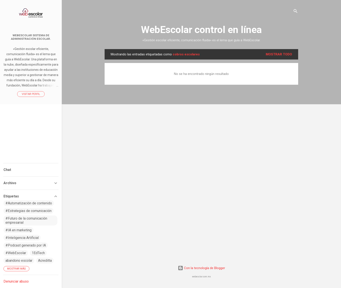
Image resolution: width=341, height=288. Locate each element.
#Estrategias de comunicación (28, 211)
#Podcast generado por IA (25, 245)
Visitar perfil (31, 94)
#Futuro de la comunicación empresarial (26, 220)
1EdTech (38, 253)
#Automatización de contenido (28, 203)
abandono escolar (18, 260)
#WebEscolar (15, 253)
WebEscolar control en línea (201, 29)
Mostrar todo (279, 54)
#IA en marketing (18, 230)
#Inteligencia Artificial (22, 238)
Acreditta (45, 260)
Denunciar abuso (16, 281)
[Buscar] (295, 11)
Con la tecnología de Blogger (201, 268)
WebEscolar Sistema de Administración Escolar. (31, 36)
